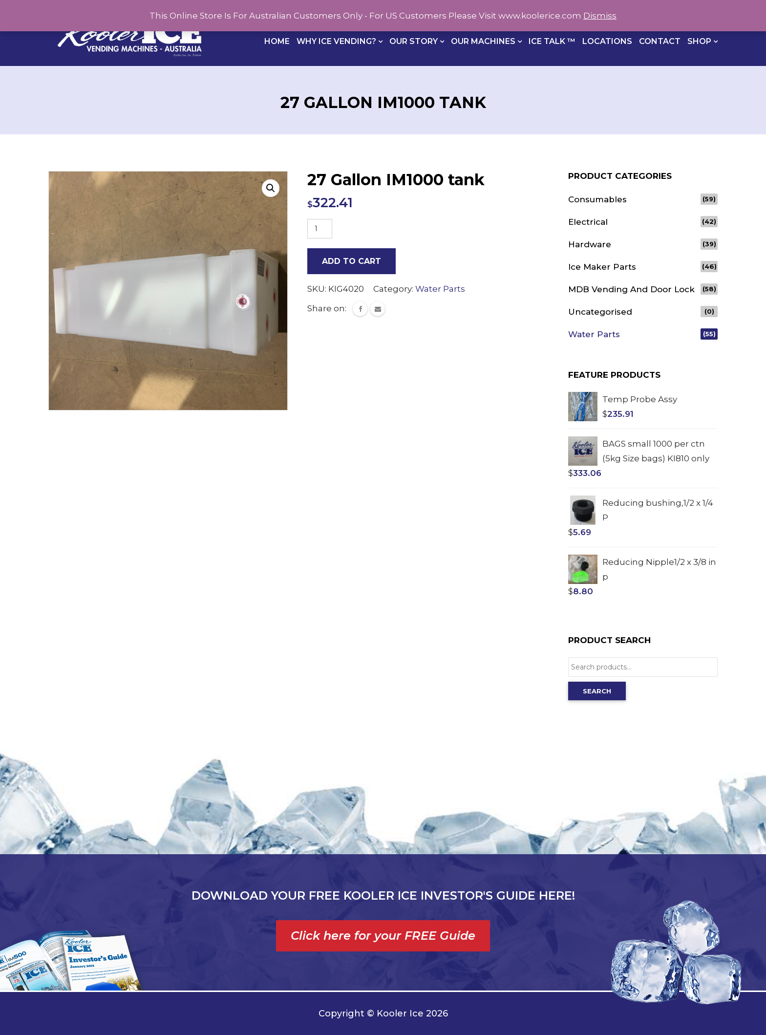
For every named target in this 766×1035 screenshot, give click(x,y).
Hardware (589, 244)
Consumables (597, 199)
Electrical (588, 222)
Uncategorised (600, 312)
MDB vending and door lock (631, 289)
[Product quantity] (319, 228)
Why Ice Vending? (337, 41)
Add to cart (351, 261)
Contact (660, 41)
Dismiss (600, 16)
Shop (700, 41)
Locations (607, 41)
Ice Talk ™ (552, 41)
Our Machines (484, 41)
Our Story (414, 41)
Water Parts (440, 289)
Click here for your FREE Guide (383, 935)
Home (277, 41)
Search (597, 691)
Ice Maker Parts (602, 267)
